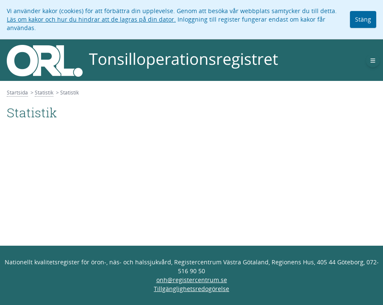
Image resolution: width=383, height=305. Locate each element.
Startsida (17, 92)
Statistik (44, 92)
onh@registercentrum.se (191, 280)
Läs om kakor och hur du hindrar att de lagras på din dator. (91, 19)
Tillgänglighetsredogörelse (191, 289)
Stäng (363, 19)
